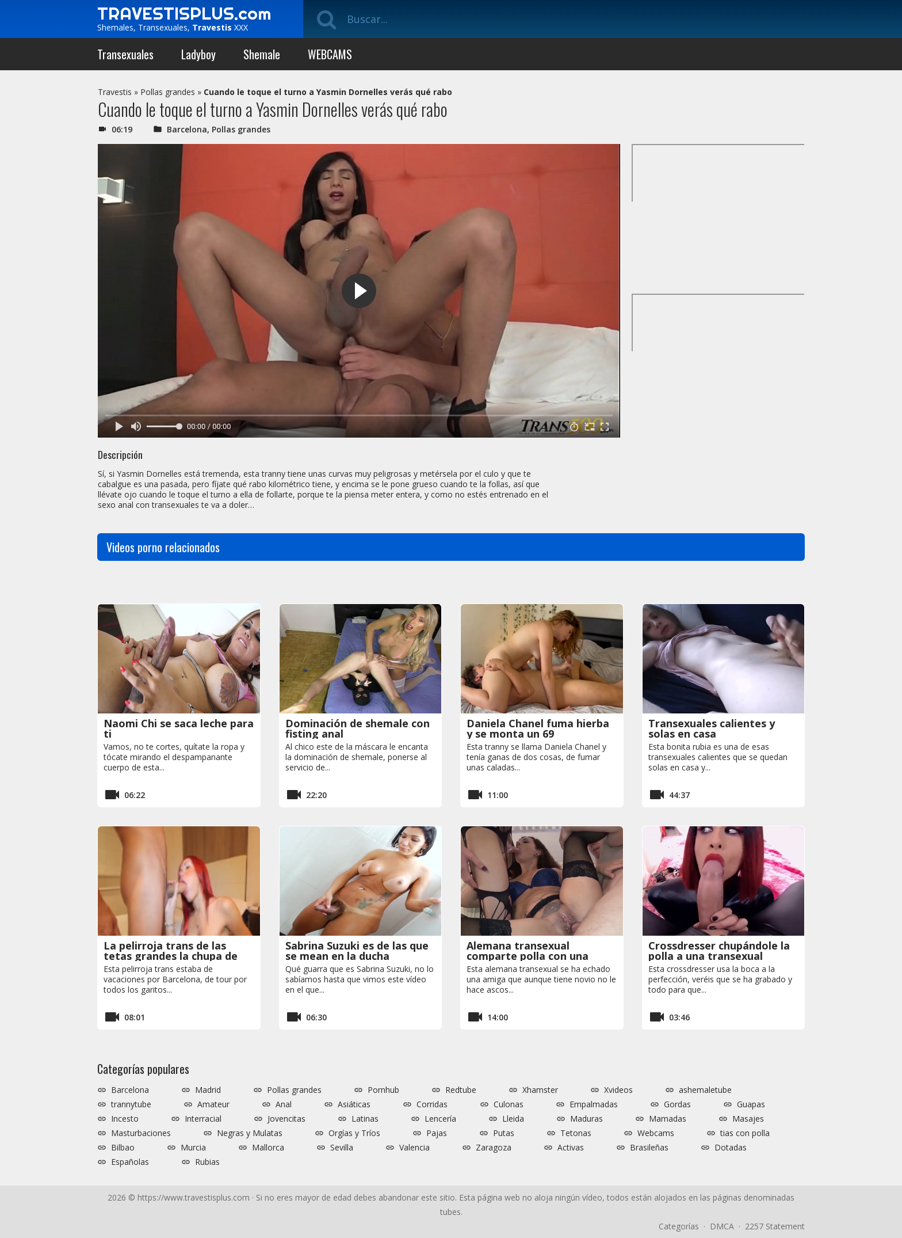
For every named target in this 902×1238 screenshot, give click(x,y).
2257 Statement (775, 1226)
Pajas (436, 1133)
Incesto (125, 1118)
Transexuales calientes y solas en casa (711, 728)
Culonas (508, 1104)
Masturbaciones (141, 1133)
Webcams (655, 1133)
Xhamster (540, 1090)
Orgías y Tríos (354, 1133)
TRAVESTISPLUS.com (184, 13)
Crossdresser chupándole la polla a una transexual (719, 951)
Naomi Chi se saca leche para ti (179, 728)
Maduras (586, 1118)
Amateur (213, 1104)
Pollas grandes (167, 91)
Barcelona (187, 129)
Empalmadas (594, 1104)
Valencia (414, 1147)
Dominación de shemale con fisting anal (357, 728)
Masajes (748, 1118)
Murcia (193, 1147)
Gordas (677, 1104)
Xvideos (618, 1090)
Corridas (432, 1104)
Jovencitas (286, 1118)
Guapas (751, 1104)
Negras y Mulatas (249, 1133)
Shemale (261, 54)
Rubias (207, 1162)
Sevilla (341, 1147)
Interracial (203, 1118)
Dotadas (730, 1147)
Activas (570, 1147)
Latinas (365, 1118)
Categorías (679, 1226)
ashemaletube (705, 1090)
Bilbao (123, 1147)
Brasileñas (649, 1147)
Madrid (208, 1090)
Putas (503, 1133)
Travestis (115, 91)
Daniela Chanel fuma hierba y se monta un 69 (538, 728)
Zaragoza (493, 1147)
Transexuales (125, 54)
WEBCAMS (330, 54)
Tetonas (575, 1133)
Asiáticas (354, 1104)
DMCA (722, 1226)
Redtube (460, 1090)
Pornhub (383, 1090)
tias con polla (745, 1133)
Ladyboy (198, 54)
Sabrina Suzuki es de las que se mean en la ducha (357, 951)
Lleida (513, 1118)
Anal (284, 1104)
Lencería (440, 1118)
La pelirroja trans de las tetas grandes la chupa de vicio (171, 956)
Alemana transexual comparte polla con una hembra (527, 956)
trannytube (131, 1104)
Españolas (130, 1162)
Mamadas (667, 1118)
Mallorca (268, 1147)
